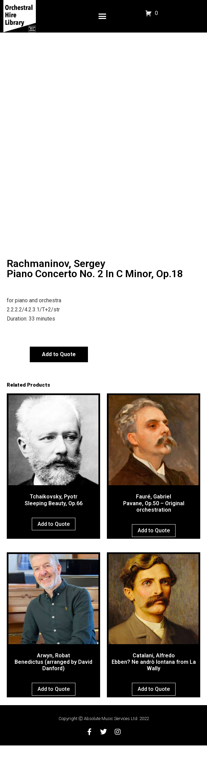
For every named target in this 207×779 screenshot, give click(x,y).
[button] (102, 16)
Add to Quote (59, 388)
